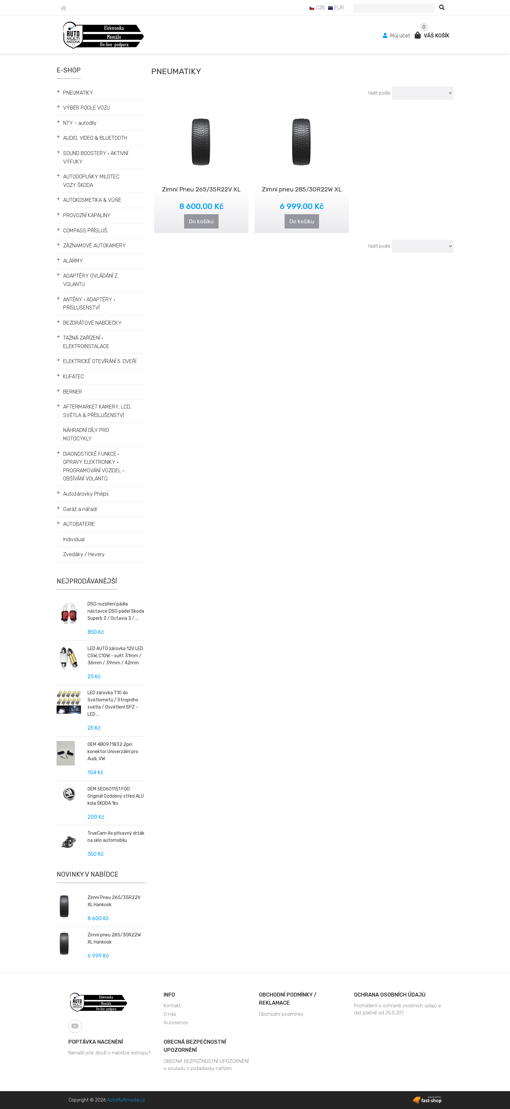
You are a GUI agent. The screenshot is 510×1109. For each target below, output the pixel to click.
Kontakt (172, 1006)
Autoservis (176, 1022)
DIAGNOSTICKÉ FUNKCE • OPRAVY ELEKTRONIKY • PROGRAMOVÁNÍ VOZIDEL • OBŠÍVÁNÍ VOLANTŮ (93, 466)
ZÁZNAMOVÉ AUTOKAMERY (94, 245)
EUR (336, 8)
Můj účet (397, 36)
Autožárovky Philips (86, 494)
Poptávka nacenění (95, 1042)
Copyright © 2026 (107, 1100)
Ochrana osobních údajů (389, 995)
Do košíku (201, 221)
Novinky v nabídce (87, 874)
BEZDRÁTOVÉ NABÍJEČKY (92, 323)
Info (169, 995)
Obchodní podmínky (281, 1014)
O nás (170, 1014)
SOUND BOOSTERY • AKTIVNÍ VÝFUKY (95, 157)
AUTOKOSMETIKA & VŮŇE (92, 200)
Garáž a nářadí (80, 509)
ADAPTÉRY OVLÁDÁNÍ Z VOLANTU (90, 280)
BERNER (72, 392)
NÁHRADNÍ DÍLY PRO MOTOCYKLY (86, 434)
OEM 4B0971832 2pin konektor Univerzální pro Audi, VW (112, 752)
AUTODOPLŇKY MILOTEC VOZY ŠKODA (91, 181)
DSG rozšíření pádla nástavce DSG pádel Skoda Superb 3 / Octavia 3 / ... (115, 611)
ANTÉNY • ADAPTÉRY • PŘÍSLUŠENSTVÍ (89, 303)
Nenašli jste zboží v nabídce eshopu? (109, 1053)
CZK (317, 8)
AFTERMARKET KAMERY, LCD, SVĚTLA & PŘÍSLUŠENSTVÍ (97, 411)
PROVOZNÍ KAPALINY (87, 215)
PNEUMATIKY (78, 93)
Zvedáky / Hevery (84, 554)
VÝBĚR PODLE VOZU (86, 108)
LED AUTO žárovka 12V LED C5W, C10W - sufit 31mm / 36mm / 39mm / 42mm (115, 656)
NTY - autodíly (80, 123)
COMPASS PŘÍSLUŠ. (85, 231)
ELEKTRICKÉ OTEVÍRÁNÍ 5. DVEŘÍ (99, 361)
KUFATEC (73, 376)
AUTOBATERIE (79, 524)
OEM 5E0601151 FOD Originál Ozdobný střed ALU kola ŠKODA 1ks (115, 796)
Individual (74, 539)
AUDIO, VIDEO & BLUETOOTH (95, 138)
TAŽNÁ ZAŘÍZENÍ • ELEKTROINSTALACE (86, 342)
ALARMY (73, 261)
